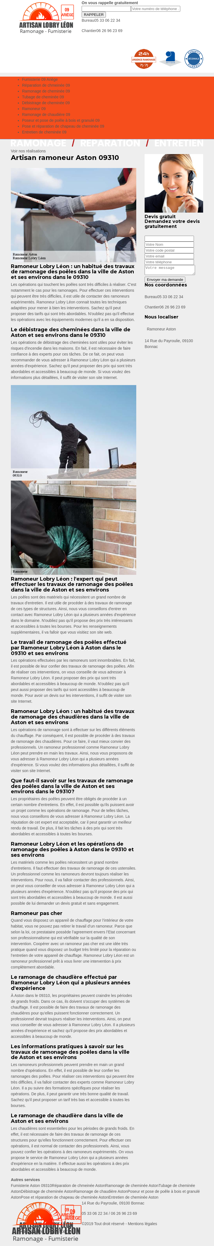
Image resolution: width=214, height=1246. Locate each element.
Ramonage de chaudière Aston (101, 1191)
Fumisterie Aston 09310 (31, 1185)
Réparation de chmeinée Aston (78, 1185)
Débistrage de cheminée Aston (47, 1191)
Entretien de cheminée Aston (133, 1197)
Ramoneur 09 (34, 108)
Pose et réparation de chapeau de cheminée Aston (64, 1197)
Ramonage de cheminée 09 (46, 91)
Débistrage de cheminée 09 (46, 103)
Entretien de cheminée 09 (44, 132)
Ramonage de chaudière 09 (46, 114)
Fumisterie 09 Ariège (40, 79)
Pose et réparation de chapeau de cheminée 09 (63, 126)
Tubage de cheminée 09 (43, 97)
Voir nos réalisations (28, 151)
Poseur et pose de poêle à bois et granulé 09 (61, 120)
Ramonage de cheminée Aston (132, 1185)
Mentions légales (142, 1223)
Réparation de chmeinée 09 (46, 85)
